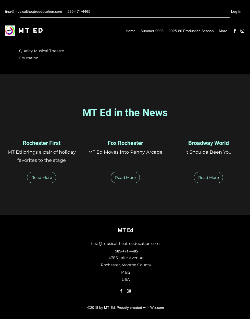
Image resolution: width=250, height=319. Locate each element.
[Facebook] (234, 30)
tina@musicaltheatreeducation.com (33, 11)
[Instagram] (242, 30)
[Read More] (41, 177)
